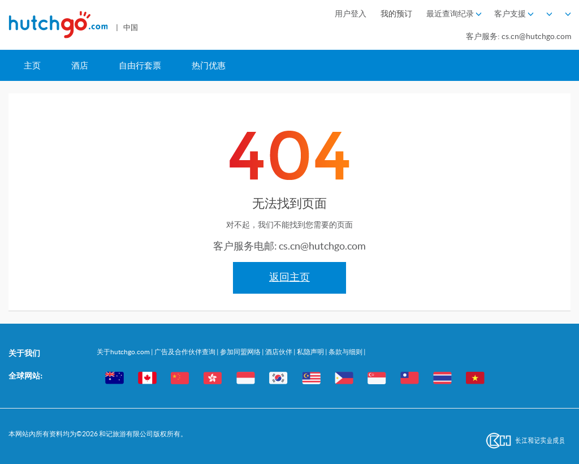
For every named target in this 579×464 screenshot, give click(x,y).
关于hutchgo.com (124, 351)
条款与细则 (346, 351)
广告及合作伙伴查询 (185, 351)
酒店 (79, 65)
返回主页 (289, 277)
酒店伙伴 (279, 351)
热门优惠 (209, 65)
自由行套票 (140, 65)
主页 (32, 65)
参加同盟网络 (241, 351)
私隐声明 (311, 351)
